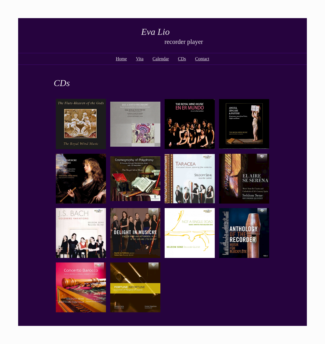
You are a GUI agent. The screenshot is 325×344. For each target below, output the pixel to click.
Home (121, 58)
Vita (140, 58)
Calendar (160, 58)
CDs (182, 58)
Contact (202, 58)
